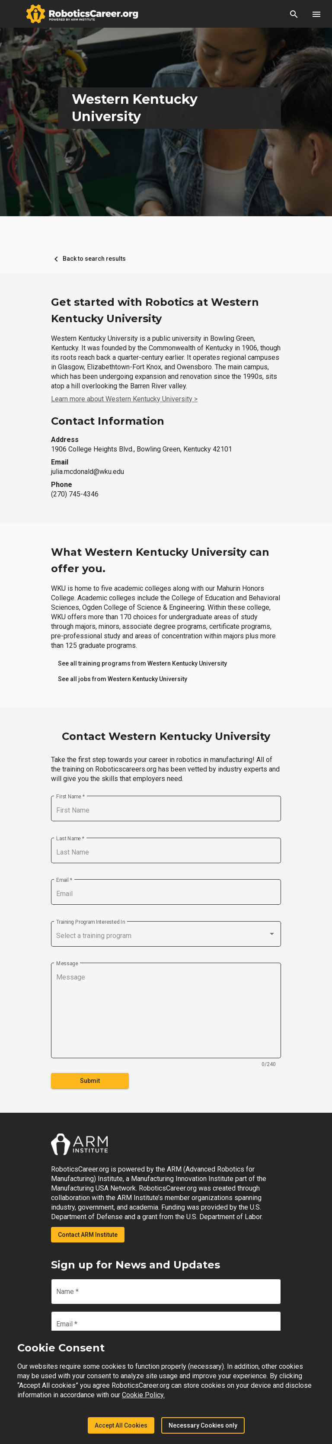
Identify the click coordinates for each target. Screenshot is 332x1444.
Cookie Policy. (143, 1395)
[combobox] (166, 936)
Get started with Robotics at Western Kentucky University (155, 310)
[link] (142, 663)
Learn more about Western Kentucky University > (124, 399)
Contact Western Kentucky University (166, 736)
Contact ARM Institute (88, 1234)
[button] (294, 14)
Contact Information (107, 421)
